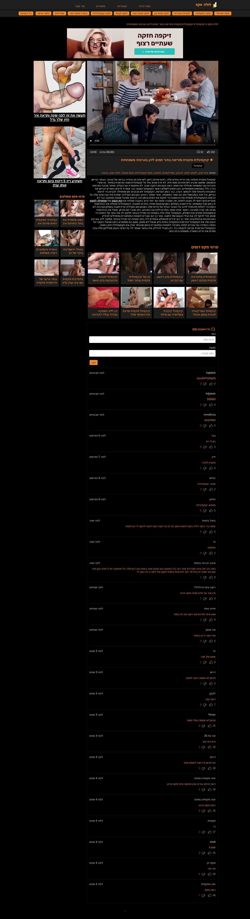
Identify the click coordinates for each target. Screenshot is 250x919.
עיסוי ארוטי (43, 13)
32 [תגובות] (200, 152)
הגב (94, 362)
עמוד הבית (145, 6)
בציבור (104, 172)
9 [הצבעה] (213, 619)
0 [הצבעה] (213, 383)
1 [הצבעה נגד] (203, 468)
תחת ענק (115, 172)
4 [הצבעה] (213, 468)
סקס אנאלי (127, 172)
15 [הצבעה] (212, 725)
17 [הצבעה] (212, 832)
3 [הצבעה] (213, 446)
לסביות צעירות (182, 13)
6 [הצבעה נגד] (201, 874)
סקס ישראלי (222, 13)
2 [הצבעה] (213, 489)
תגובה (212, 347)
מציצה (157, 172)
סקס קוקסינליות (101, 13)
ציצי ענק (203, 172)
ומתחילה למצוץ (98, 200)
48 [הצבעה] (212, 895)
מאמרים (100, 6)
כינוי (213, 334)
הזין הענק (117, 200)
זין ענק (179, 172)
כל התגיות (26, 13)
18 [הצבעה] (212, 747)
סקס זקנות (121, 13)
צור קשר (80, 6)
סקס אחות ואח (141, 13)
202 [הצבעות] (211, 152)
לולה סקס (213, 24)
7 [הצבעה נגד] (201, 895)
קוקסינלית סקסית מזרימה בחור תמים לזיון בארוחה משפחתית (160, 24)
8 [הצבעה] (213, 577)
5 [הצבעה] (213, 510)
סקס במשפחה (203, 13)
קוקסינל (200, 24)
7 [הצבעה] (213, 704)
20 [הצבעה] (212, 768)
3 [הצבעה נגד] (203, 489)
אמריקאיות (168, 172)
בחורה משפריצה (78, 13)
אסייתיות (59, 13)
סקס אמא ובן (161, 13)
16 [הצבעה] (212, 789)
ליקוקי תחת (191, 172)
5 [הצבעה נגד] (201, 789)
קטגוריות (122, 6)
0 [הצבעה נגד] (203, 384)
